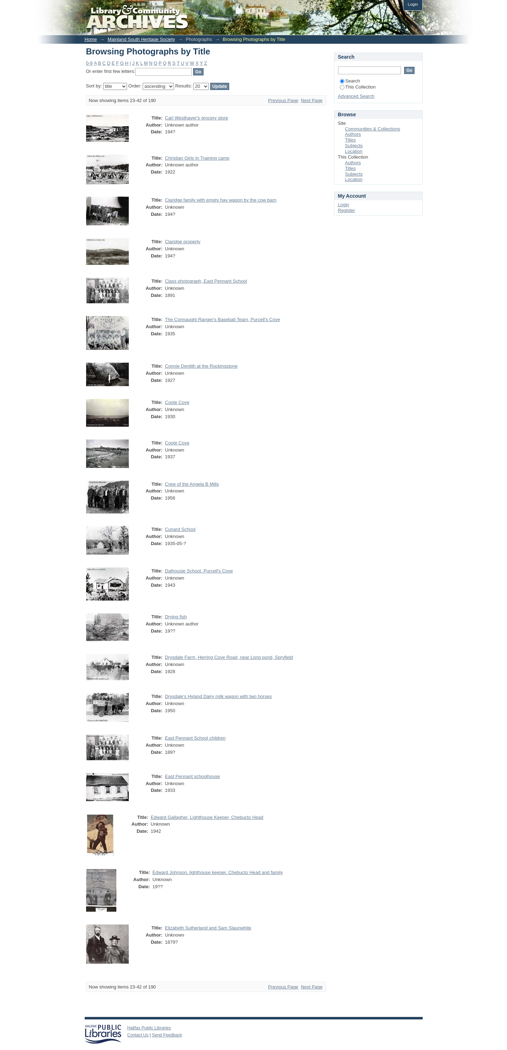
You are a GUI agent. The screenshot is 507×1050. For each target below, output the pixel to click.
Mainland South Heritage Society (141, 39)
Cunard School (180, 529)
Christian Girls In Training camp (197, 158)
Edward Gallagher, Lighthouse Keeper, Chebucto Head (207, 817)
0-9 (89, 63)
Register (346, 210)
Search (350, 81)
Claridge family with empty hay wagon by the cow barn (221, 200)
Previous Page (283, 100)
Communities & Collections (372, 129)
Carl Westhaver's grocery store (196, 118)
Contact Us (138, 1035)
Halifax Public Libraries (149, 1027)
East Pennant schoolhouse (192, 776)
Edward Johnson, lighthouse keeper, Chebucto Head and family (218, 872)
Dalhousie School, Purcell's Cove (199, 571)
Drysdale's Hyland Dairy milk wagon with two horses (218, 696)
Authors (353, 134)
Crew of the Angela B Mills (192, 484)
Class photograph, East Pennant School (206, 281)
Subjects (354, 145)
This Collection (358, 87)
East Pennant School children (195, 738)
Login (413, 4)
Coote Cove (177, 402)
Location (354, 151)
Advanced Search (356, 96)
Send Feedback (167, 1035)
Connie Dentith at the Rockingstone (201, 366)
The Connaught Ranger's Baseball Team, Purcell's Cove (222, 319)
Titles (350, 140)
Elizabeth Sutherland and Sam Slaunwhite (208, 928)
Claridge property (183, 241)
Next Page (312, 100)
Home (91, 39)
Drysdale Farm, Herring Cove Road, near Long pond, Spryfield (229, 657)
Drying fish (176, 616)
